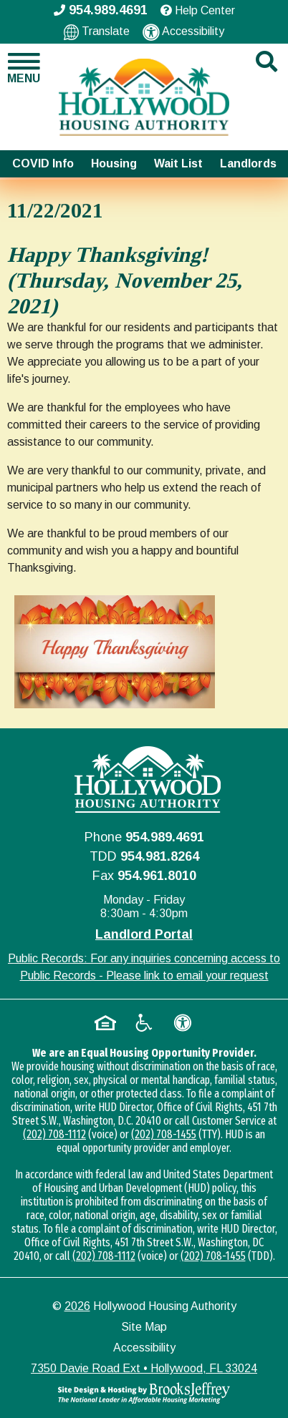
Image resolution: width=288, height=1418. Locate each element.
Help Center (197, 10)
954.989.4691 (164, 837)
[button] (24, 68)
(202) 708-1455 (163, 1134)
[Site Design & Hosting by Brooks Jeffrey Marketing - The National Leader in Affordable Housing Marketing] (144, 1393)
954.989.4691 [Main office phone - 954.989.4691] (101, 10)
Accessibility (183, 32)
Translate (97, 31)
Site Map (144, 1327)
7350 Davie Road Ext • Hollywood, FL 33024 (144, 1368)
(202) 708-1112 (54, 1134)
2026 (77, 1306)
